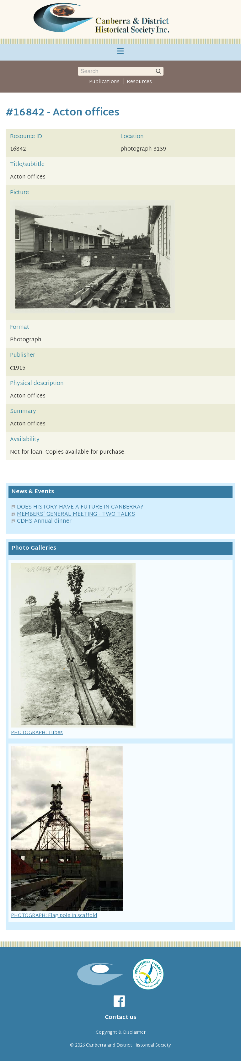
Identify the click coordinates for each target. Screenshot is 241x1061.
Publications (104, 82)
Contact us (120, 1017)
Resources (139, 82)
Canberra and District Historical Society (128, 1045)
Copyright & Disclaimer (121, 1032)
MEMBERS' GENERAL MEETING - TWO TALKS (76, 514)
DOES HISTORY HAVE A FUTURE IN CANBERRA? (80, 507)
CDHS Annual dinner (44, 521)
